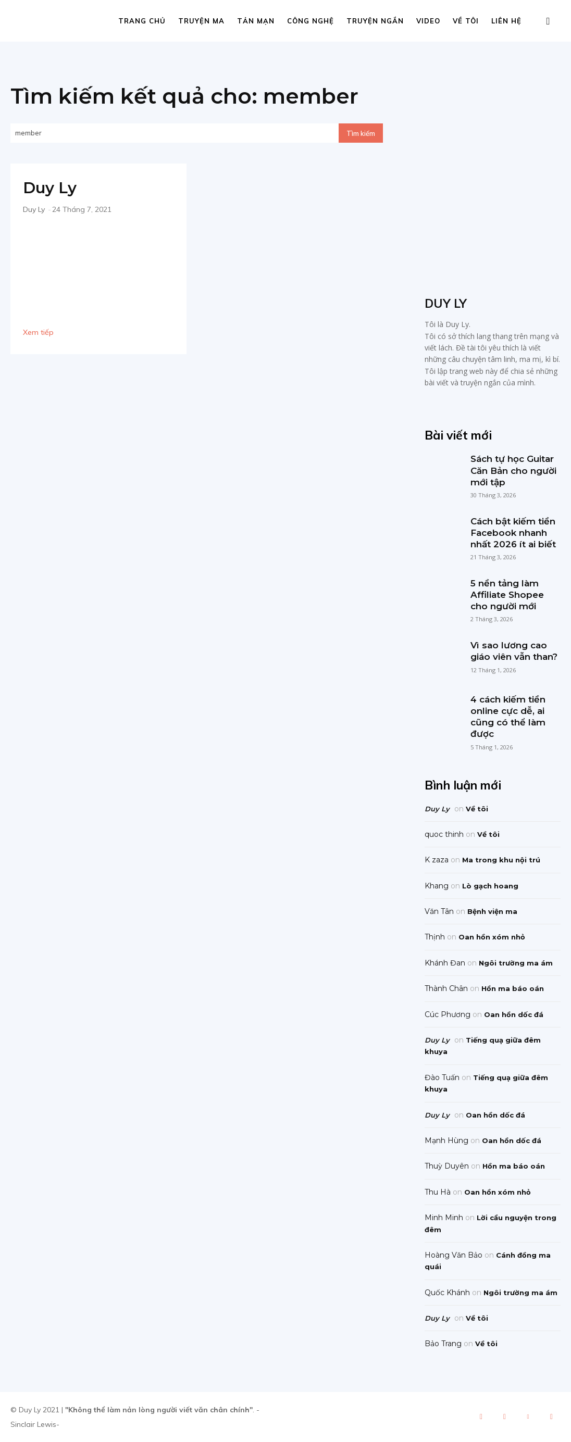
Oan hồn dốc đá (513, 1014)
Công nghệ (310, 21)
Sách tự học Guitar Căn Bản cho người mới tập (513, 470)
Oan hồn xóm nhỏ (491, 937)
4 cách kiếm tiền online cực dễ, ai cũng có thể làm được (507, 716)
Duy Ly (50, 187)
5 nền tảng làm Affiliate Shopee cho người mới (507, 594)
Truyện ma (201, 21)
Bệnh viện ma (492, 911)
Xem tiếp (38, 332)
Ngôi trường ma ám (516, 963)
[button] (548, 22)
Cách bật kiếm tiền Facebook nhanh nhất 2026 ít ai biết (513, 532)
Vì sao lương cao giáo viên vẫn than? (513, 651)
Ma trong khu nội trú (501, 860)
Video (428, 21)
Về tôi (466, 21)
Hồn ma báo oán (512, 988)
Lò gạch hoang (490, 886)
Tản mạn (256, 21)
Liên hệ (506, 21)
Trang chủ (142, 21)
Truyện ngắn (375, 21)
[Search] (361, 133)
